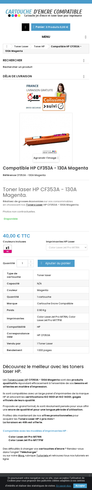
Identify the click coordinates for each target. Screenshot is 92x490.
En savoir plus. (63, 485)
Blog (21, 455)
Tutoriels (42, 455)
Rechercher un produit (17, 67)
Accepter (80, 485)
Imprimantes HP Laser (61, 241)
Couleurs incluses (15, 241)
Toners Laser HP (17, 380)
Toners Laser (34, 205)
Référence (9, 175)
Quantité (9, 263)
